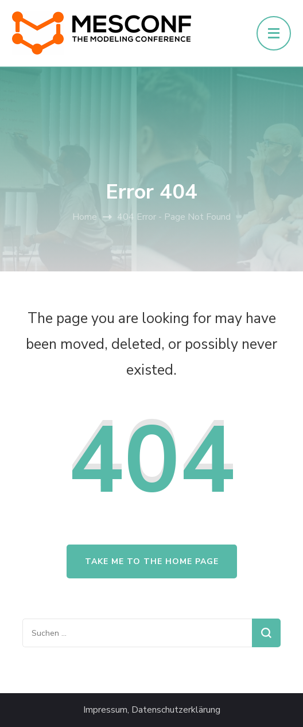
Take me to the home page (152, 561)
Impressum (105, 710)
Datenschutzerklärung (175, 710)
